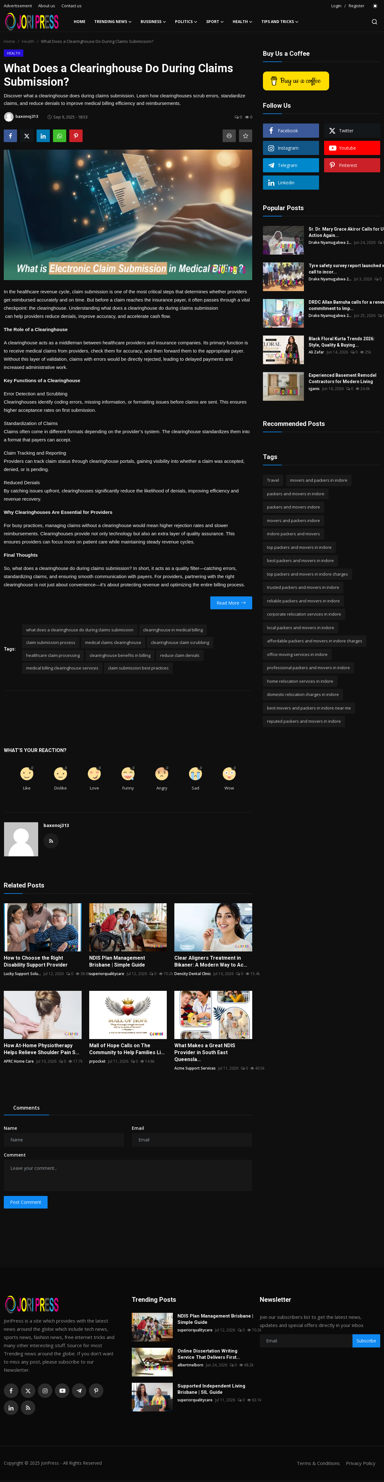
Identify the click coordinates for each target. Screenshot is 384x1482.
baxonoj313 (56, 825)
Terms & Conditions (318, 1463)
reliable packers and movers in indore (303, 601)
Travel (273, 480)
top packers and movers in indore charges (307, 574)
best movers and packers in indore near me (309, 708)
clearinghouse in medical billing (173, 630)
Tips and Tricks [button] (280, 21)
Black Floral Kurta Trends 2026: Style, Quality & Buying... (342, 342)
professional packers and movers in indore (308, 667)
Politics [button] (186, 21)
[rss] (28, 1407)
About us (46, 6)
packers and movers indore (293, 507)
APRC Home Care (19, 1061)
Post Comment (25, 1202)
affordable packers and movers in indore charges (314, 641)
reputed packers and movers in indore (304, 721)
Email (138, 1128)
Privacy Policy (360, 1463)
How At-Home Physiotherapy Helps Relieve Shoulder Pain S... (41, 1049)
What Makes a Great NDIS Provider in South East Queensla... (204, 1052)
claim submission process (50, 642)
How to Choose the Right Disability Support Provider (36, 961)
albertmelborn (190, 1365)
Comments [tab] (26, 1107)
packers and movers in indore (295, 494)
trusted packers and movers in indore (303, 587)
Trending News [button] (113, 21)
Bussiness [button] (153, 21)
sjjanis (314, 388)
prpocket (97, 1061)
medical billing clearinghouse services (62, 668)
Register (356, 6)
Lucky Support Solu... (22, 973)
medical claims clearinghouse (113, 642)
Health (28, 41)
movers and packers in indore (318, 480)
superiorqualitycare (106, 973)
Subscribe (366, 1341)
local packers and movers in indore (300, 627)
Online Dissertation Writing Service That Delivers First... (208, 1354)
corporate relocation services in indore (304, 614)
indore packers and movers (293, 534)
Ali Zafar (316, 352)
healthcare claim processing (53, 655)
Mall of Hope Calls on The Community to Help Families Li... (127, 1049)
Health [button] (243, 21)
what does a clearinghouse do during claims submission (79, 630)
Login (336, 6)
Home (79, 21)
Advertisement (18, 6)
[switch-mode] (375, 6)
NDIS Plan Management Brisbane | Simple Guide (117, 961)
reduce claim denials (180, 655)
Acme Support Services (195, 1068)
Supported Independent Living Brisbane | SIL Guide (211, 1389)
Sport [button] (215, 21)
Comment (15, 1155)
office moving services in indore (297, 654)
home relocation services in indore (300, 681)
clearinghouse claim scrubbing (180, 642)
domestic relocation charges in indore (303, 694)
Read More (231, 603)
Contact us (71, 6)
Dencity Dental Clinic (192, 973)
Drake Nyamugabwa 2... (330, 242)
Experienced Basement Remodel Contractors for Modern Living (342, 378)
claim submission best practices (138, 668)
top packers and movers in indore (299, 547)
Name (10, 1128)
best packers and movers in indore (300, 560)
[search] (374, 21)
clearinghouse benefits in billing (120, 655)
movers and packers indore (293, 520)
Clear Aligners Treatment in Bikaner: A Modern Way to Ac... (210, 961)
